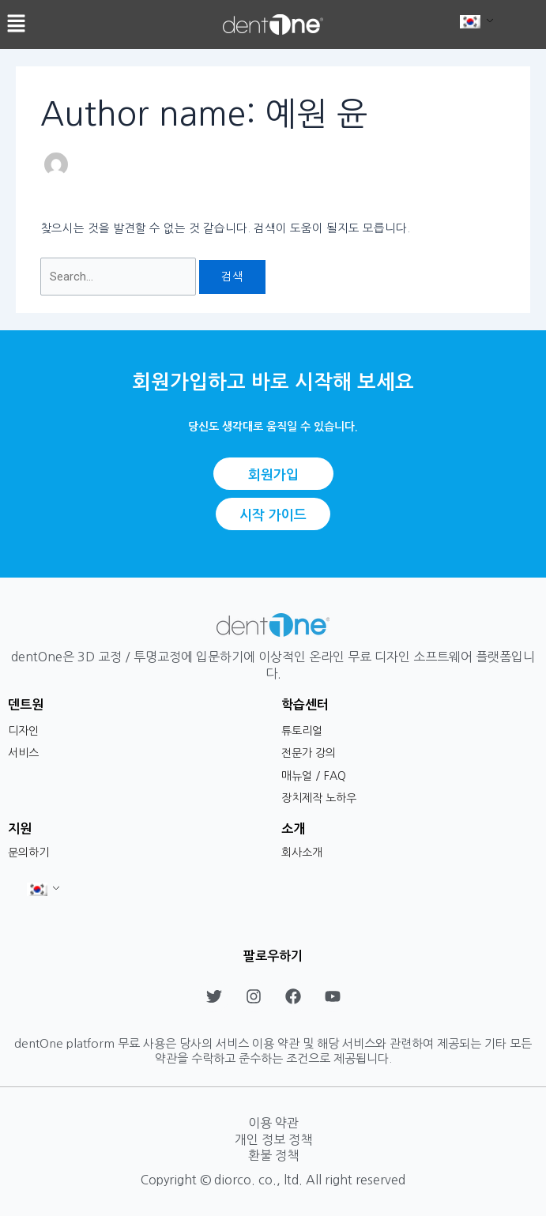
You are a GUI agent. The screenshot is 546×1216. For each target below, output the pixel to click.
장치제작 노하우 (318, 798)
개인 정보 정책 (273, 1139)
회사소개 (301, 852)
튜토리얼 (301, 730)
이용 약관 (273, 1122)
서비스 (23, 753)
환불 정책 (273, 1155)
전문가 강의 (308, 753)
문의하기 (28, 852)
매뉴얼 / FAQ (313, 775)
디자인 (23, 730)
